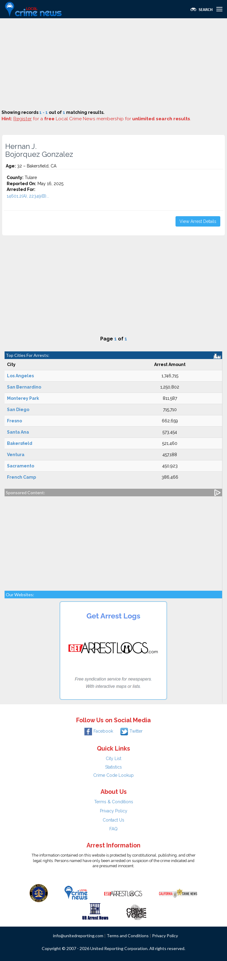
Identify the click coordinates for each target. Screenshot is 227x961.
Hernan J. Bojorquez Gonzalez (39, 150)
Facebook (98, 731)
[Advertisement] (113, 64)
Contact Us (113, 820)
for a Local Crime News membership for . (102, 118)
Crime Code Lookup (113, 775)
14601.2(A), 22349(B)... (28, 196)
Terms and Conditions (128, 935)
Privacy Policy (113, 810)
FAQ (113, 828)
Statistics (113, 767)
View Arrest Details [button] (197, 221)
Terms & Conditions (113, 801)
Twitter (131, 731)
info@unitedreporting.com (78, 935)
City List (113, 758)
